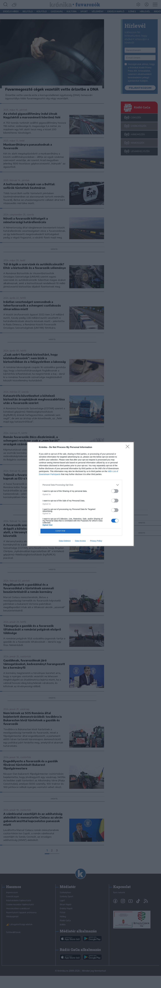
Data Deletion (65, 541)
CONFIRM (60, 531)
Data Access (80, 541)
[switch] (114, 491)
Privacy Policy (96, 541)
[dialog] (80, 494)
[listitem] (80, 484)
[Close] (128, 447)
